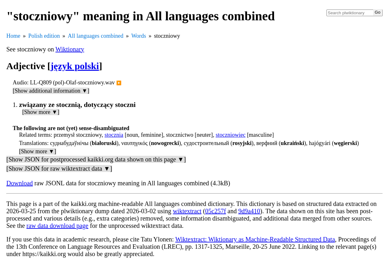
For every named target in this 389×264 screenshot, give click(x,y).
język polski (74, 66)
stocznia (113, 135)
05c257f (215, 211)
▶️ (119, 83)
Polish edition (44, 36)
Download (19, 183)
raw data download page (57, 225)
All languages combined (96, 36)
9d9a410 (249, 211)
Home (13, 36)
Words (138, 36)
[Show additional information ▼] (51, 91)
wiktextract (187, 211)
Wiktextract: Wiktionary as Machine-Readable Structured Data (255, 239)
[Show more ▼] (40, 112)
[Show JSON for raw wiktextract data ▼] (59, 168)
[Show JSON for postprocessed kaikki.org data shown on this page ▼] (96, 159)
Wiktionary (70, 49)
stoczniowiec (230, 135)
